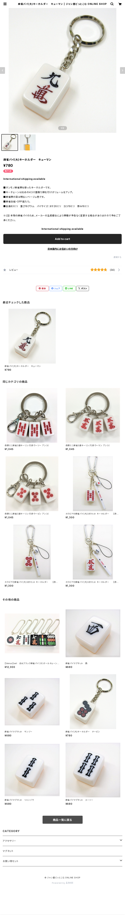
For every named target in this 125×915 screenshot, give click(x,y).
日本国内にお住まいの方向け (63, 248)
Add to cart (62, 239)
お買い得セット (11, 861)
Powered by (62, 883)
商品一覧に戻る (62, 820)
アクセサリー (9, 840)
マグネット (8, 851)
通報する (117, 257)
